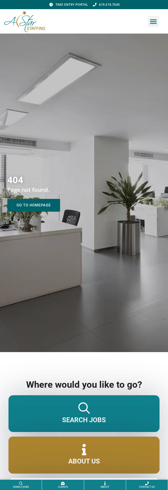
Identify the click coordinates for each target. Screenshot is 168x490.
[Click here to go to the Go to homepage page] (33, 205)
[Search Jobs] (84, 408)
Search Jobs (84, 420)
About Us (84, 461)
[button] (153, 21)
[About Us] (84, 449)
